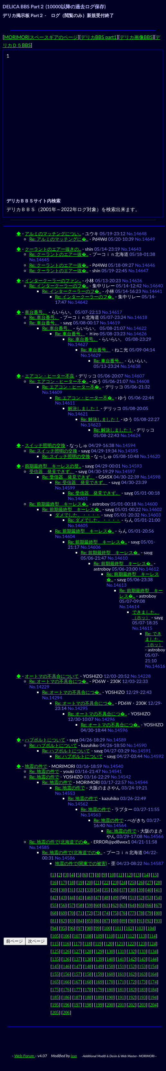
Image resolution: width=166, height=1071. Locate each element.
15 (154, 874)
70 (71, 913)
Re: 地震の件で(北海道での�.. (59, 841)
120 (109, 943)
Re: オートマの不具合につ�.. (58, 681)
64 (132, 905)
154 (153, 966)
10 (111, 874)
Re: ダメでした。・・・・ (94, 520)
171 (120, 982)
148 (88, 966)
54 (158, 897)
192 (131, 997)
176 (66, 989)
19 (80, 882)
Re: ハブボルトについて (53, 745)
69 (63, 913)
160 (109, 974)
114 (152, 936)
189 (99, 997)
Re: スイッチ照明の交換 (53, 450)
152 (131, 966)
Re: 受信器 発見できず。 (68, 477)
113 (141, 936)
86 (97, 920)
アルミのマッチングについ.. (53, 233)
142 (131, 959)
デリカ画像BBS (136, 37)
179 (99, 989)
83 (71, 920)
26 (140, 882)
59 (89, 905)
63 (123, 905)
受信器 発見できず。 (51, 471)
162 (131, 974)
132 (131, 951)
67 (158, 905)
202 (131, 1004)
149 (99, 966)
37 (123, 890)
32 (80, 890)
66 (149, 905)
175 (55, 989)
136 (66, 959)
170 (109, 982)
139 (99, 959)
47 (97, 897)
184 (153, 989)
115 (55, 943)
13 (137, 874)
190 (109, 997)
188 (88, 997)
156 (66, 974)
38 (132, 890)
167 (77, 982)
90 (132, 920)
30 (63, 890)
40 (149, 890)
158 (88, 974)
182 (131, 989)
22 (106, 882)
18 (71, 882)
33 (89, 890)
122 (130, 943)
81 (54, 920)
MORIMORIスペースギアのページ (41, 37)
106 (66, 936)
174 (153, 982)
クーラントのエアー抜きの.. (53, 249)
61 (106, 905)
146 (66, 966)
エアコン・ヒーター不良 (49, 375)
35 (106, 890)
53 (149, 897)
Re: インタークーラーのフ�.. (58, 285)
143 (142, 959)
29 (54, 890)
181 (120, 989)
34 (97, 890)
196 (66, 1004)
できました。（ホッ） (145, 614)
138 (88, 959)
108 (88, 936)
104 (150, 928)
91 (140, 920)
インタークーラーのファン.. (53, 280)
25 (132, 882)
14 (146, 874)
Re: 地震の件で (44, 771)
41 (158, 890)
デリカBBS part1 (99, 37)
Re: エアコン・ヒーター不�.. (58, 381)
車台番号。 (36, 312)
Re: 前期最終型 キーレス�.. (58, 504)
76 (123, 913)
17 (63, 882)
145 (55, 966)
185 (55, 997)
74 (106, 913)
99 (97, 928)
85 (89, 920)
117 (76, 943)
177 (77, 989)
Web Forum (24, 1055)
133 (142, 951)
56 (63, 905)
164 (153, 974)
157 (77, 974)
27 (149, 882)
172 (131, 982)
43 (63, 897)
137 (77, 959)
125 (55, 951)
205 (55, 1012)
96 (71, 928)
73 (97, 913)
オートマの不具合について (52, 676)
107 (77, 936)
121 (119, 943)
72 (89, 913)
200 (109, 1004)
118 (87, 943)
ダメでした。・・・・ (77, 514)
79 (149, 913)
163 (142, 974)
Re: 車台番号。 (44, 317)
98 (89, 928)
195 (55, 1004)
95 (63, 928)
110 (109, 936)
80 (158, 913)
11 (120, 874)
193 (142, 997)
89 (123, 920)
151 (120, 966)
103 (139, 928)
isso (74, 1055)
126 (66, 951)
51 (132, 897)
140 (109, 959)
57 (71, 905)
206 (66, 1012)
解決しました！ (83, 408)
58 (80, 905)
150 (109, 966)
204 (153, 1004)
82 (63, 920)
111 (120, 936)
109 (99, 936)
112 (131, 936)
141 (120, 959)
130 (109, 951)
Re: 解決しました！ (100, 419)
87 (106, 920)
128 (88, 951)
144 (153, 959)
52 (140, 897)
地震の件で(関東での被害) (81, 863)
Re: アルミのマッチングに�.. (58, 239)
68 (54, 913)
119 (98, 943)
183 (142, 989)
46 (89, 897)
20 (89, 882)
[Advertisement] (60, 120)
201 (120, 1004)
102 (128, 928)
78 (140, 913)
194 (153, 997)
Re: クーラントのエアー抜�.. (58, 254)
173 (142, 982)
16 (54, 882)
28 (158, 882)
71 (80, 913)
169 (99, 982)
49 (114, 897)
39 (140, 890)
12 (128, 874)
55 (54, 905)
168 (88, 982)
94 (54, 928)
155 (55, 974)
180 (109, 989)
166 (66, 982)
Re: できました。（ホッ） (154, 639)
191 (120, 997)
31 (71, 890)
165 (55, 982)
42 (54, 897)
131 (120, 951)
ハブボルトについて (45, 739)
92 (149, 920)
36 (114, 890)
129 (99, 951)
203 (142, 1004)
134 (153, 951)
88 (114, 920)
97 (80, 928)
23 (114, 882)
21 (97, 882)
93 (158, 920)
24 (123, 882)
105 (55, 936)
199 (99, 1004)
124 (152, 943)
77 (132, 913)
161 (120, 974)
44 (71, 897)
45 (80, 897)
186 (66, 997)
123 (141, 943)
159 (99, 974)
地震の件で (36, 766)
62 (114, 905)
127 (77, 951)
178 (88, 989)
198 (88, 1004)
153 (142, 966)
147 (77, 966)
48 (106, 897)
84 (80, 920)
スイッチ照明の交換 (45, 445)
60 (97, 905)
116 (66, 943)
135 (55, 959)
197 (77, 1004)
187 (77, 997)
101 (118, 928)
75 (114, 913)
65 (140, 905)
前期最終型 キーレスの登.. (53, 466)
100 (107, 928)
